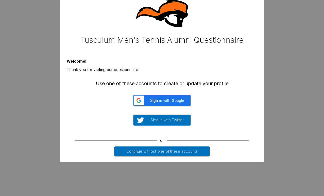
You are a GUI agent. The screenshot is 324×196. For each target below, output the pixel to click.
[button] (162, 100)
